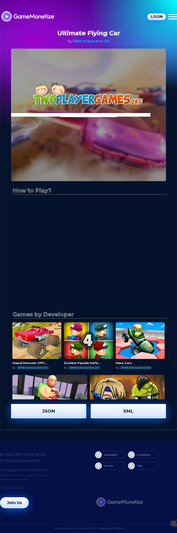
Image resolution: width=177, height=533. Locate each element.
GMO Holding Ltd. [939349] (107, 528)
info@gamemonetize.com (24, 470)
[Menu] (172, 16)
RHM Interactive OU (91, 41)
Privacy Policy (12, 487)
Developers (106, 454)
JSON (48, 411)
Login (157, 17)
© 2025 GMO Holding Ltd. (23, 454)
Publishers (139, 454)
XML (128, 411)
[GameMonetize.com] (27, 17)
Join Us (14, 502)
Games (104, 466)
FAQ (135, 466)
